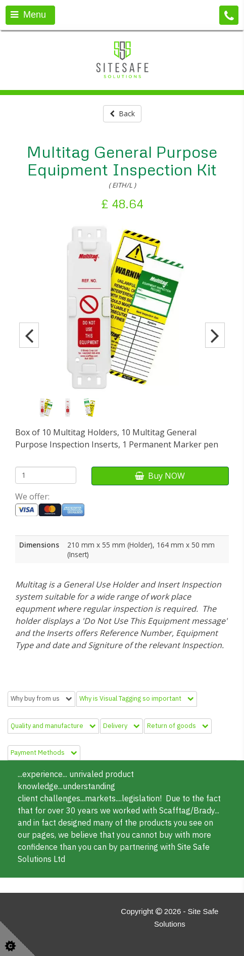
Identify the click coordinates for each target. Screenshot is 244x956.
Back (122, 113)
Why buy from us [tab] (41, 698)
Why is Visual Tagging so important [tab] (136, 698)
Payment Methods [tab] (44, 752)
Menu (28, 15)
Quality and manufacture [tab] (53, 725)
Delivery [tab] (121, 725)
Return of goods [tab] (178, 725)
